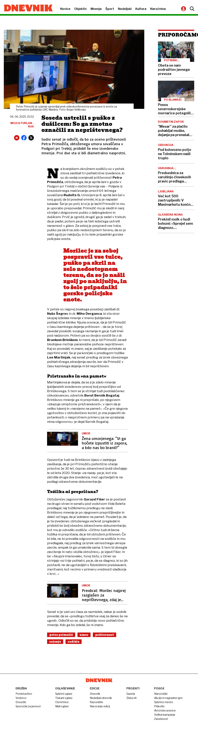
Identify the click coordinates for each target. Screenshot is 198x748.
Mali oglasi (62, 706)
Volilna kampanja (164, 714)
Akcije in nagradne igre (168, 697)
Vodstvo (21, 697)
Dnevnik (95, 693)
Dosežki (21, 702)
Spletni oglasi (63, 693)
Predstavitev (24, 693)
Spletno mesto (163, 702)
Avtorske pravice (165, 710)
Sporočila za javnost (28, 706)
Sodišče (73, 642)
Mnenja (96, 9)
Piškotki (159, 706)
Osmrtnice (62, 702)
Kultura (140, 9)
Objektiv (80, 9)
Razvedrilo (96, 702)
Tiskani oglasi (63, 697)
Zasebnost (161, 718)
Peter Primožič (61, 635)
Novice (65, 9)
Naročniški (160, 693)
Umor (84, 635)
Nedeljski (125, 9)
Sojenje (55, 642)
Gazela (130, 693)
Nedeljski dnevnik (101, 697)
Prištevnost (104, 635)
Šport (109, 9)
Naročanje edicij (100, 706)
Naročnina (158, 9)
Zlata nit (131, 697)
